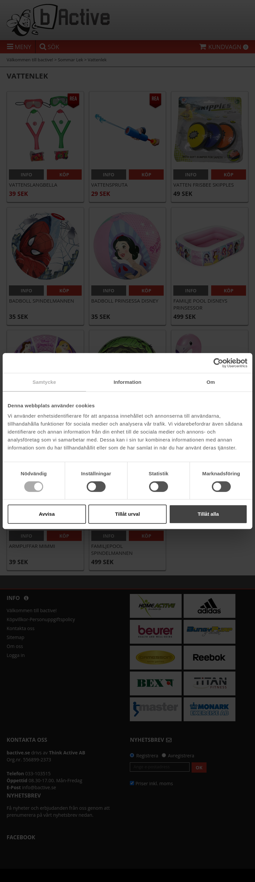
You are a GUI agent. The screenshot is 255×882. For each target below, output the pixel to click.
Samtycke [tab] (44, 382)
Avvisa (47, 514)
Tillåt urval (127, 514)
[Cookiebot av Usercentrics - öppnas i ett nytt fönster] (218, 363)
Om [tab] (211, 382)
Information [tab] (127, 382)
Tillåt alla (208, 514)
